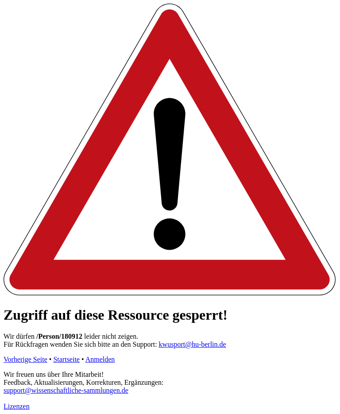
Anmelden (100, 359)
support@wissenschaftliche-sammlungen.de (66, 390)
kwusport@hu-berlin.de (192, 344)
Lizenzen (17, 406)
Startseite (66, 359)
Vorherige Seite (25, 359)
